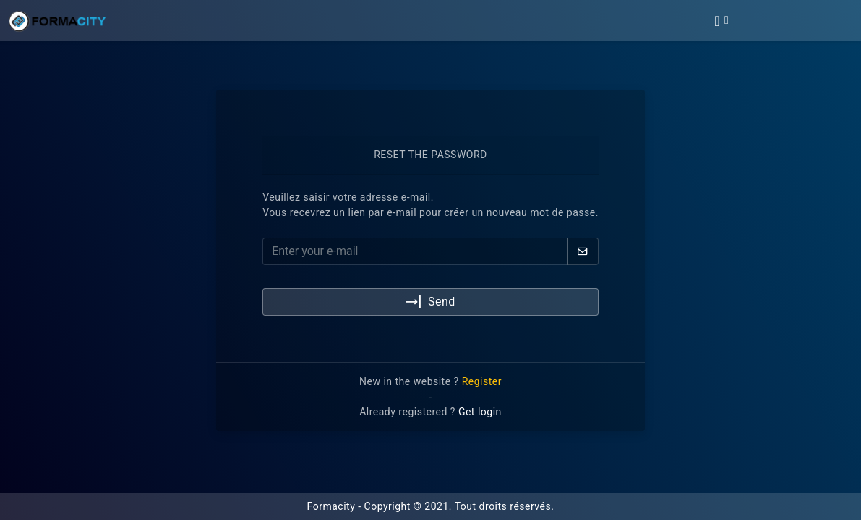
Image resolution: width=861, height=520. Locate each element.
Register (482, 381)
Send (430, 302)
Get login (480, 411)
